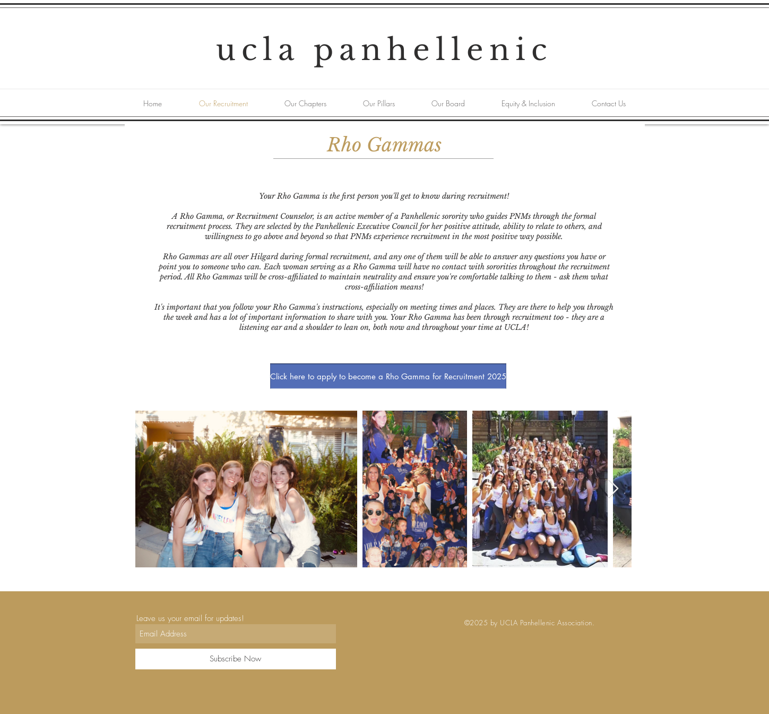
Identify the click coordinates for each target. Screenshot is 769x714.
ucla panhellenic (384, 50)
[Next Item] (613, 489)
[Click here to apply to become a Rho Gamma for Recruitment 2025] (388, 376)
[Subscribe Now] (235, 659)
